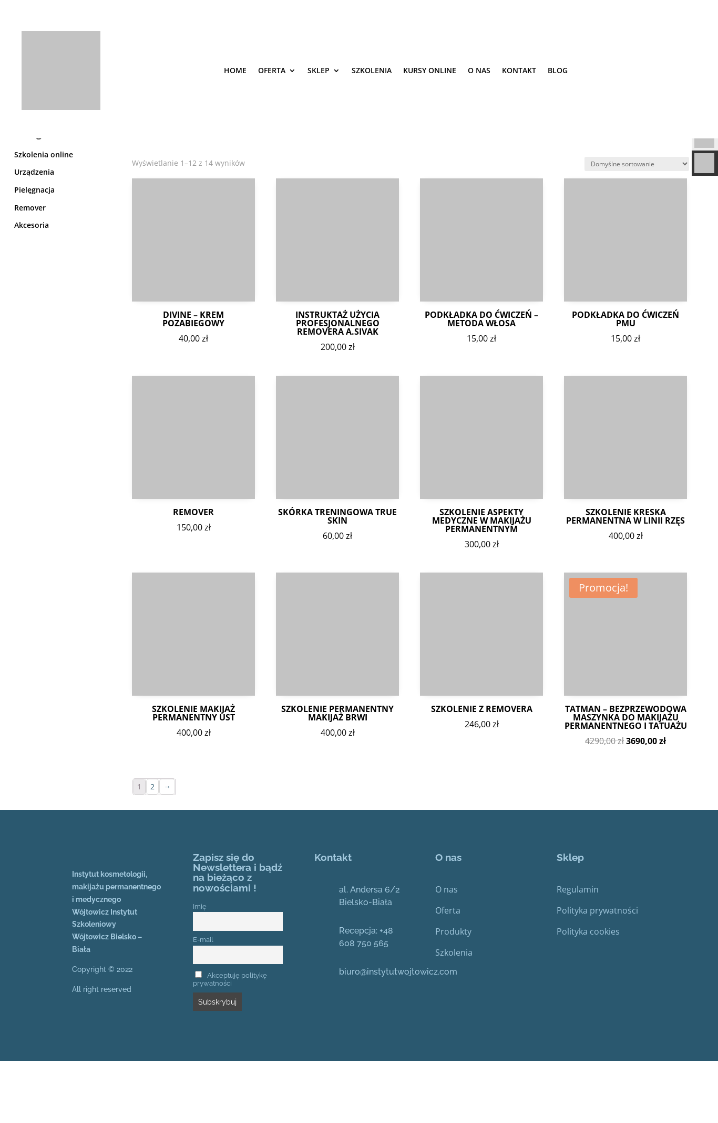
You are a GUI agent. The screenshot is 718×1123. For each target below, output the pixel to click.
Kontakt (519, 70)
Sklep (318, 70)
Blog (558, 70)
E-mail (203, 1002)
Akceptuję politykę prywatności (230, 1041)
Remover (30, 270)
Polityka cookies (588, 993)
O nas (479, 70)
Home (235, 70)
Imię (200, 968)
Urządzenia (34, 234)
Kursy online (429, 70)
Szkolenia (454, 1014)
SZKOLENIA (372, 70)
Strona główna (37, 154)
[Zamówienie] (636, 226)
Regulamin (578, 951)
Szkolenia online (43, 217)
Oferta (271, 70)
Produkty (453, 993)
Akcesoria (31, 287)
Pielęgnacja (34, 252)
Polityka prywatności (597, 972)
